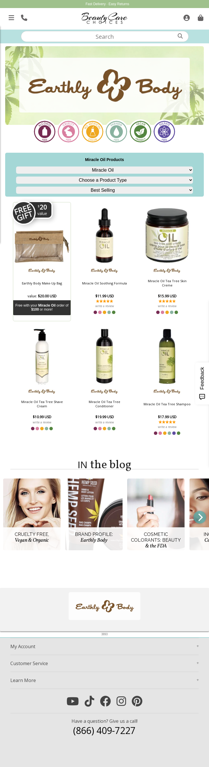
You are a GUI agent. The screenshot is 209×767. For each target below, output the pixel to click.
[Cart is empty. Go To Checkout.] (199, 17)
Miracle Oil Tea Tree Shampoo (167, 404)
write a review (104, 306)
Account (22, 646)
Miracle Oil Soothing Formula (104, 283)
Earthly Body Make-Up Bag (42, 283)
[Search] (180, 36)
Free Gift (23, 212)
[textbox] (105, 36)
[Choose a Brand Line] (104, 170)
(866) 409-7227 (104, 730)
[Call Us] (23, 17)
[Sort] (104, 190)
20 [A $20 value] (42, 209)
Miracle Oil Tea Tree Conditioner (104, 404)
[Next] (199, 517)
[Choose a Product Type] (104, 180)
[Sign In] (186, 17)
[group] (104, 517)
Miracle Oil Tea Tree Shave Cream (42, 404)
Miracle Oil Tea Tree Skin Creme (167, 283)
